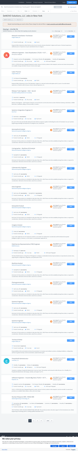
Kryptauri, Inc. (15, 379)
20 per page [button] (58, 31)
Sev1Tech (14, 112)
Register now (71, 2)
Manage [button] (54, 446)
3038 (48, 420)
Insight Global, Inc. (16, 37)
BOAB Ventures (15, 246)
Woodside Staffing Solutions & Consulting (22, 92)
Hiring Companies (38, 2)
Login (63, 2)
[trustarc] (73, 449)
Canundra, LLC (15, 360)
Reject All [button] (71, 446)
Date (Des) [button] (71, 31)
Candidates (21, 2)
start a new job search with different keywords (59, 24)
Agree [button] (63, 446)
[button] (27, 11)
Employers (29, 2)
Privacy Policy (4, 449)
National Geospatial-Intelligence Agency (21, 131)
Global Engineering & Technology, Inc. (21, 398)
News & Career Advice (50, 2)
